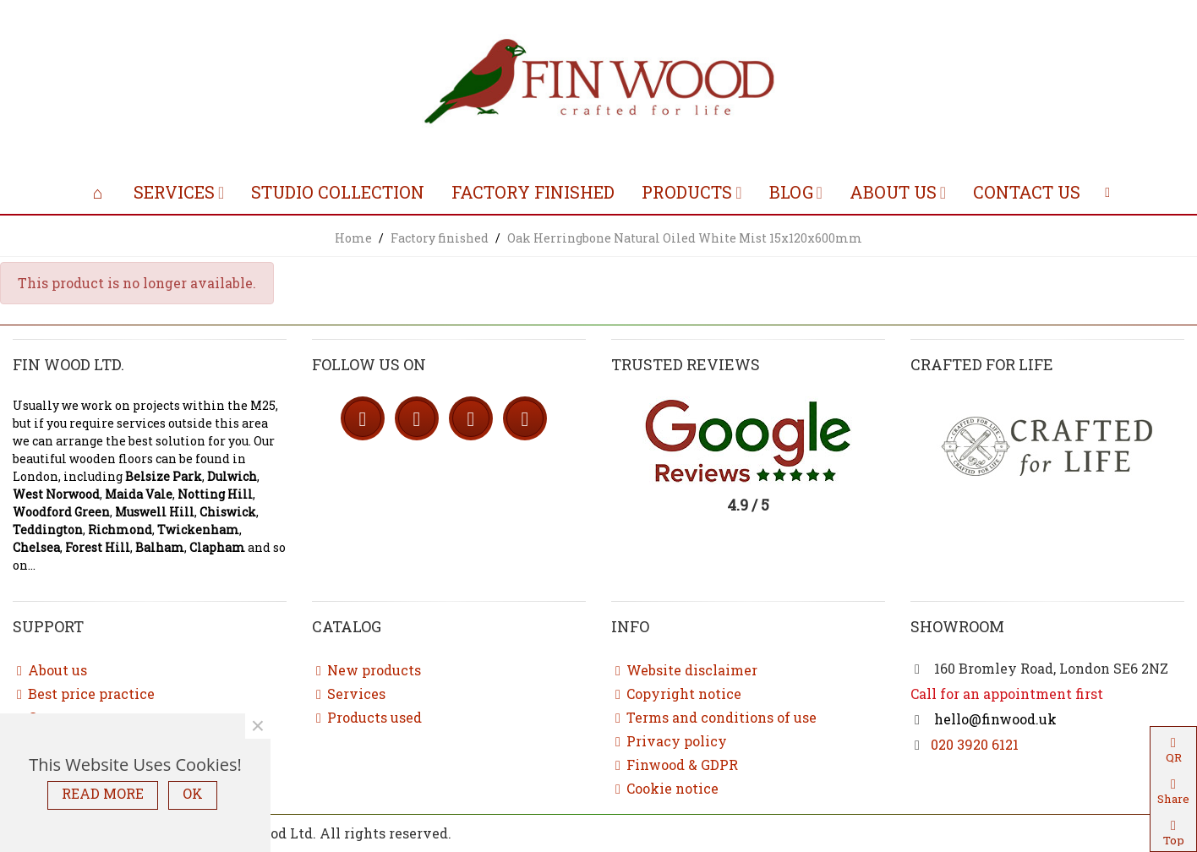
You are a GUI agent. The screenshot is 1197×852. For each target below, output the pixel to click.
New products (366, 670)
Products (687, 192)
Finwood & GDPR (674, 765)
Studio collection (337, 192)
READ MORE (103, 793)
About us (893, 192)
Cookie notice (665, 788)
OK (193, 793)
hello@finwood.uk (994, 719)
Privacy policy (669, 741)
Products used (367, 717)
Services (174, 192)
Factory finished (533, 192)
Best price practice (84, 694)
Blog (791, 192)
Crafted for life (981, 364)
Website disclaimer (684, 670)
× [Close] (258, 726)
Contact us (1026, 192)
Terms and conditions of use (714, 717)
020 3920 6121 (975, 744)
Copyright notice (676, 694)
